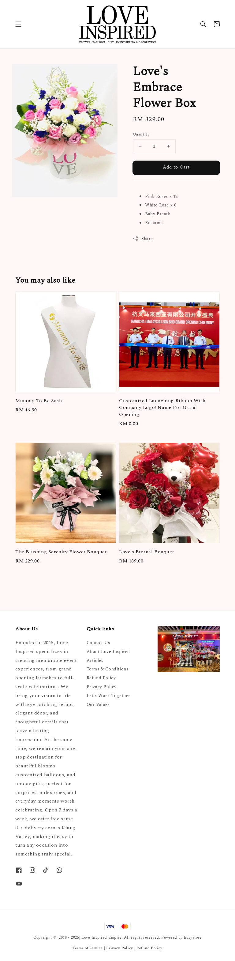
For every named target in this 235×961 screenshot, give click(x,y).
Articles (95, 660)
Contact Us (98, 643)
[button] (18, 24)
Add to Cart (176, 167)
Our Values (98, 704)
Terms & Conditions (108, 669)
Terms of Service (88, 948)
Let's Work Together (108, 695)
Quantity (141, 134)
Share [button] (143, 239)
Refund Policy (101, 678)
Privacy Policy (102, 687)
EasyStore (193, 938)
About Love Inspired (108, 651)
